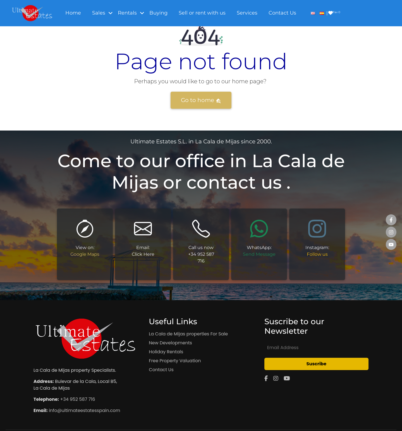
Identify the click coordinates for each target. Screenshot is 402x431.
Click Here (143, 254)
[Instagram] (275, 378)
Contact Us (161, 369)
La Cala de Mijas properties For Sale (188, 334)
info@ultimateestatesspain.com (84, 410)
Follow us (317, 254)
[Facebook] (266, 378)
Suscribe (317, 364)
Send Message (259, 254)
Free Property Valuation (175, 360)
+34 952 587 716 (77, 399)
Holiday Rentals (166, 352)
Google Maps (84, 254)
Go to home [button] (201, 100)
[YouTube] (287, 378)
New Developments (170, 343)
